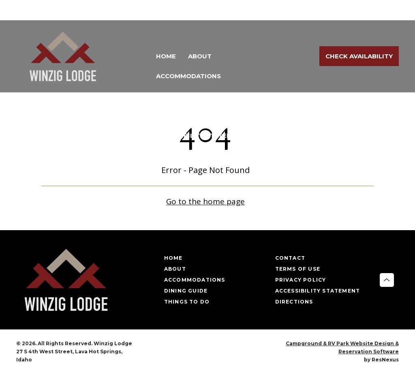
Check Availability (359, 56)
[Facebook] (365, 10)
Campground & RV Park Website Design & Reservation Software (342, 347)
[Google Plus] (388, 10)
